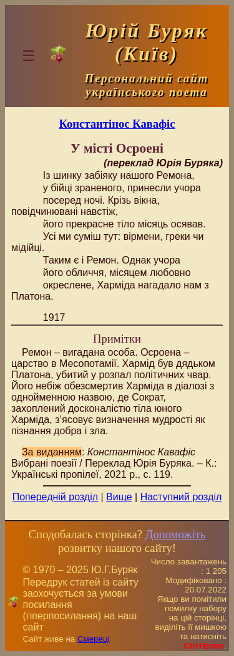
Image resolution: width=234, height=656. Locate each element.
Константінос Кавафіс (117, 123)
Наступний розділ (181, 497)
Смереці (93, 639)
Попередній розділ (55, 497)
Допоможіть (175, 534)
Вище (119, 497)
